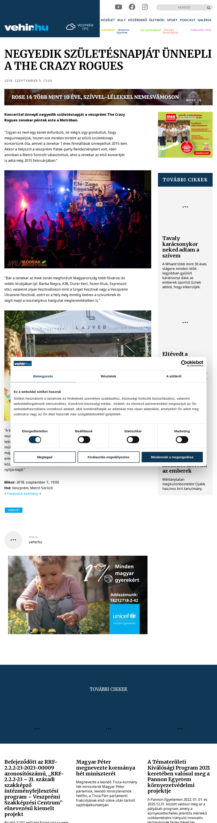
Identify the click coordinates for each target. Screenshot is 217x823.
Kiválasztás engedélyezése (108, 457)
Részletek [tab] (108, 376)
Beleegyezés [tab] (43, 376)
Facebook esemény (22, 493)
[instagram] (145, 7)
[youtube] (118, 7)
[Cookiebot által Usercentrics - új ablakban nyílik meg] (184, 363)
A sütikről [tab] (173, 376)
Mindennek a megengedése (172, 457)
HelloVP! (13, 510)
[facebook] (132, 7)
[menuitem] (108, 20)
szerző (33, 537)
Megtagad (44, 457)
